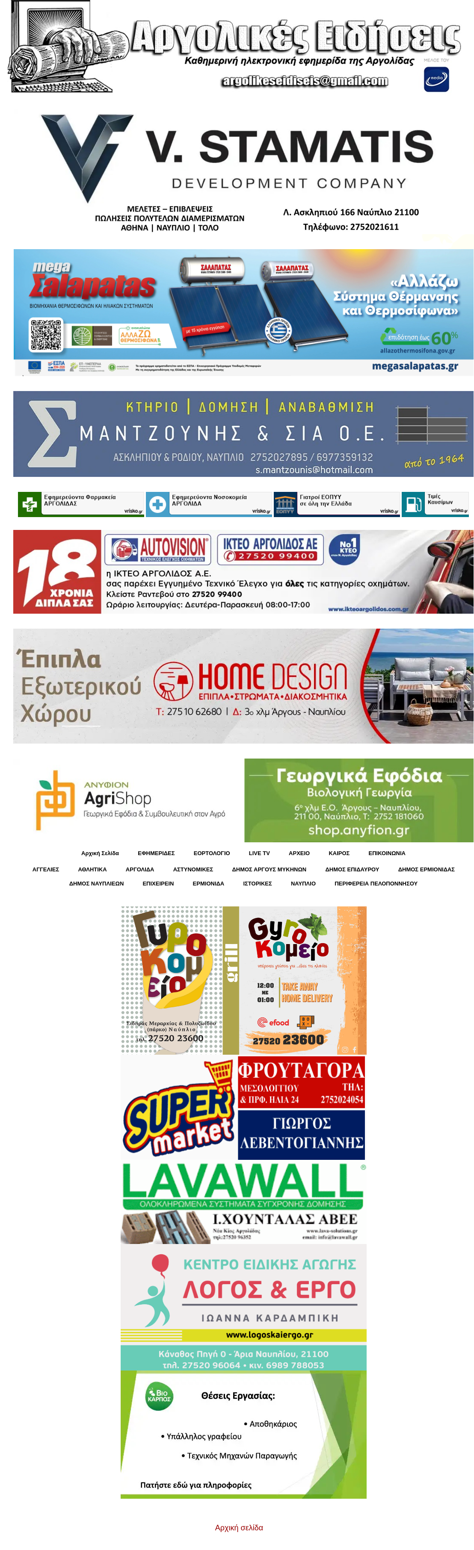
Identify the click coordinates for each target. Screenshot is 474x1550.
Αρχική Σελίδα (100, 853)
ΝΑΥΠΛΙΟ (303, 883)
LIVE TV (259, 853)
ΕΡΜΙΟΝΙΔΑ (209, 883)
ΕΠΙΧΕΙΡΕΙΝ (158, 883)
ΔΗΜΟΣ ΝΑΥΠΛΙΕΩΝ (96, 883)
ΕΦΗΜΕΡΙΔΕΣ (156, 853)
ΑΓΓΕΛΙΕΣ (46, 869)
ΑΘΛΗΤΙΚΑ (92, 869)
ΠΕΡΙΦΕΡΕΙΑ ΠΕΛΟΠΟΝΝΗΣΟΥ (376, 883)
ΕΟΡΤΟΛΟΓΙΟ (212, 853)
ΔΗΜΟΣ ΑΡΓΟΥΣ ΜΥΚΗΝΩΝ (269, 869)
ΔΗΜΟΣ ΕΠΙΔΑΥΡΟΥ (352, 869)
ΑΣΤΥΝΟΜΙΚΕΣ (193, 869)
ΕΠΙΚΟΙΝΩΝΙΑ (387, 853)
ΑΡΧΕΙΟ (299, 853)
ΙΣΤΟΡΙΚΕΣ (257, 883)
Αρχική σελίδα (239, 1528)
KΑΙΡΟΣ (339, 853)
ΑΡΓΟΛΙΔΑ (140, 869)
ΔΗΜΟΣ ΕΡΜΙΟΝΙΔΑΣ (426, 869)
